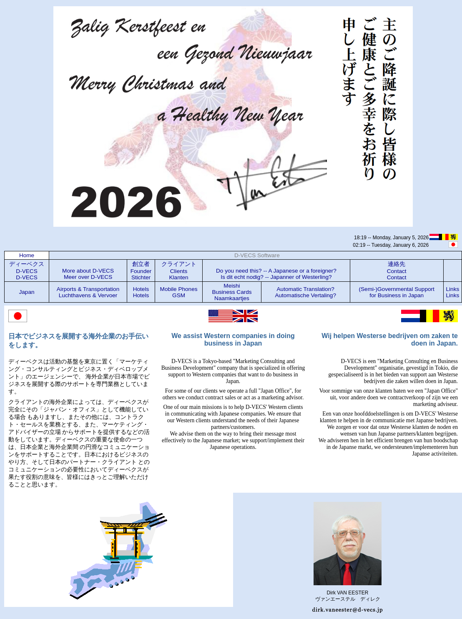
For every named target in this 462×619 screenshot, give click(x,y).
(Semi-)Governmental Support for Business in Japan (396, 292)
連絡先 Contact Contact (397, 271)
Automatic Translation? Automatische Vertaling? (305, 292)
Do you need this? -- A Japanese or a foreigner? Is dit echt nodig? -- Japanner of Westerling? (276, 274)
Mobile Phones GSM (179, 292)
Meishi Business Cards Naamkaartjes (231, 292)
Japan (27, 292)
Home (26, 255)
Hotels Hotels (141, 292)
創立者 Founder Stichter (141, 271)
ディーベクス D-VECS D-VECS (26, 271)
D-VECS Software (257, 255)
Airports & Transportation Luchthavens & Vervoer (88, 292)
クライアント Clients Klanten (178, 271)
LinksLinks (452, 292)
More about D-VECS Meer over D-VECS (88, 274)
